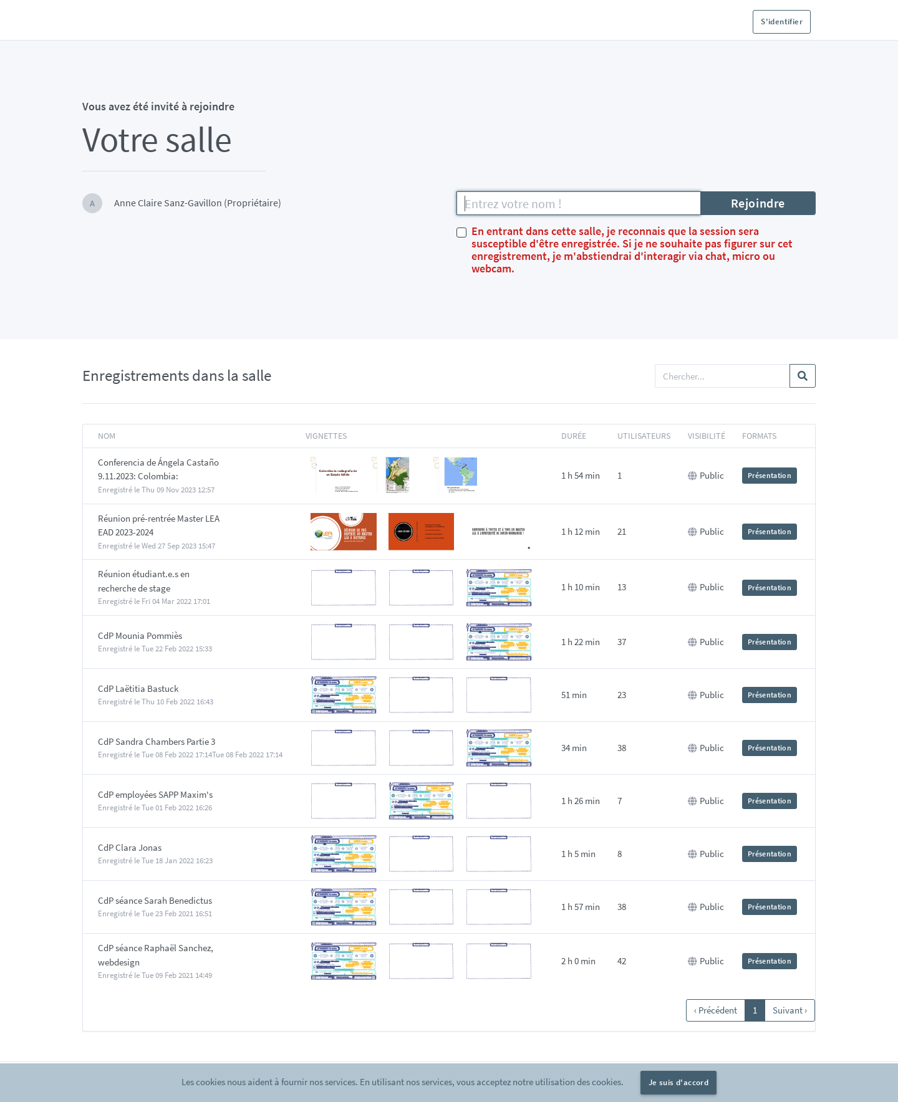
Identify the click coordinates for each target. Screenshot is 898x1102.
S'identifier (782, 21)
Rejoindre (758, 203)
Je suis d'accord (678, 1082)
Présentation (769, 475)
